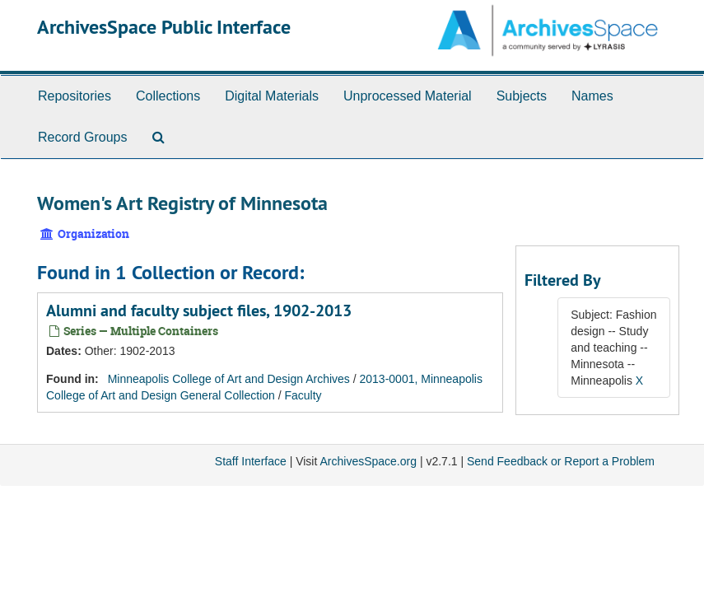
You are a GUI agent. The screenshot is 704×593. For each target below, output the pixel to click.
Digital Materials (272, 96)
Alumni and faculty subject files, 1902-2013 (199, 310)
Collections (168, 96)
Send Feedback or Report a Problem (561, 461)
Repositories (74, 96)
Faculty (303, 395)
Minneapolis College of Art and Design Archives (229, 378)
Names (592, 96)
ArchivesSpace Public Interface (164, 27)
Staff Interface (251, 461)
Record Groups (83, 137)
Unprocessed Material (407, 96)
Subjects (522, 96)
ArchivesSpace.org (368, 461)
